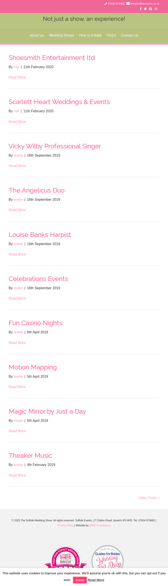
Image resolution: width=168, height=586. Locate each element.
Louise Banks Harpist (40, 234)
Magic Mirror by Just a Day (47, 411)
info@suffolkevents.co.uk (145, 3)
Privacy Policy (65, 525)
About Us (37, 35)
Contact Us (129, 35)
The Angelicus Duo (37, 190)
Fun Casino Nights (35, 323)
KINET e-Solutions (100, 525)
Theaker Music (30, 455)
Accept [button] (80, 580)
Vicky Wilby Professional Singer (55, 146)
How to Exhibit (90, 35)
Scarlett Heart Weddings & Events (59, 102)
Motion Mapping (33, 367)
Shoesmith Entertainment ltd (52, 57)
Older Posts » (148, 498)
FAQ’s (111, 35)
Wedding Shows (61, 35)
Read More (17, 77)
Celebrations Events (38, 279)
